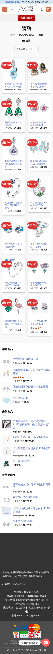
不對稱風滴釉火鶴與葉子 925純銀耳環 (13, 324)
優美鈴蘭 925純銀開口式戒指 (38, 245)
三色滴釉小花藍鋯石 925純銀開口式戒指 (13, 205)
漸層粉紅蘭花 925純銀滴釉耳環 (38, 123)
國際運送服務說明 (26, 641)
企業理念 (13, 641)
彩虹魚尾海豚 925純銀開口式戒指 (13, 284)
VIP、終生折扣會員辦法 (15, 643)
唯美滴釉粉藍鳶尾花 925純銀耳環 (38, 162)
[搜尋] (12, 9)
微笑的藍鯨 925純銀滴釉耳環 (13, 245)
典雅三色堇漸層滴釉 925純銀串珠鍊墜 (13, 164)
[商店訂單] (26, 49)
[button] (4, 9)
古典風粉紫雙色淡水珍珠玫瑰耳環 (38, 85)
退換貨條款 (27, 645)
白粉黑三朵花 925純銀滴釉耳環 (38, 322)
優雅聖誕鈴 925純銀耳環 (13, 123)
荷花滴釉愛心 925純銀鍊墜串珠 (38, 203)
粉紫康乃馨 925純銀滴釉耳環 (38, 284)
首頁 (12, 35)
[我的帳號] (42, 9)
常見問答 (39, 641)
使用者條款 (32, 643)
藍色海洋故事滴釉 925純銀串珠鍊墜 (13, 85)
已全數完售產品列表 (13, 584)
